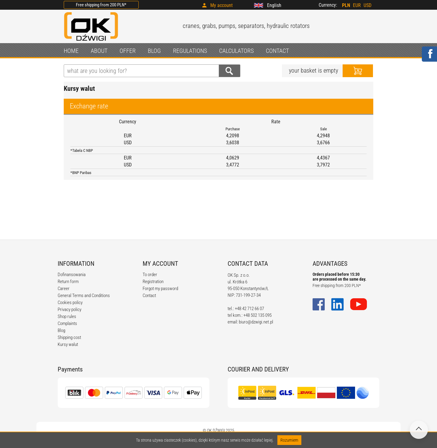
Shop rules (67, 316)
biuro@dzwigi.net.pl (256, 322)
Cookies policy (70, 302)
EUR (357, 5)
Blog (61, 330)
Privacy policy (69, 309)
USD (367, 5)
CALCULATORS (236, 50)
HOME (71, 50)
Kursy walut (68, 344)
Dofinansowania (72, 274)
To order (150, 274)
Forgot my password (160, 288)
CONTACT (277, 50)
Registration (153, 281)
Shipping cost (69, 337)
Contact (149, 295)
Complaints (67, 323)
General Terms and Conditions (84, 295)
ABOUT (99, 50)
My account (221, 5)
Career (63, 288)
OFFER (128, 50)
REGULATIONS (190, 50)
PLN (346, 5)
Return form (68, 281)
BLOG (154, 50)
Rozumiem (289, 440)
